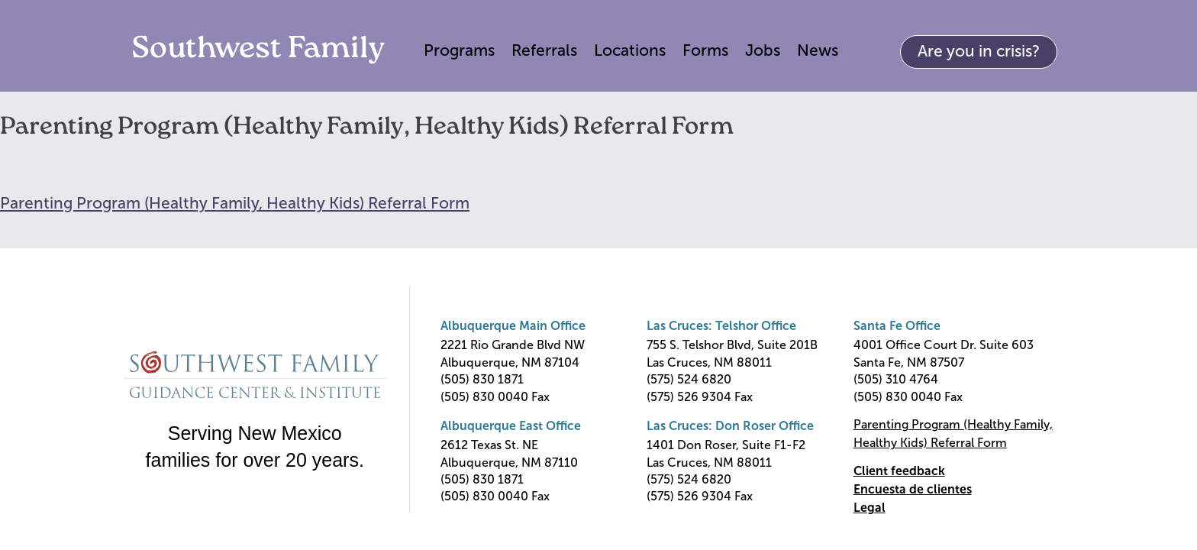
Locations (630, 50)
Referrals (544, 50)
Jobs (762, 50)
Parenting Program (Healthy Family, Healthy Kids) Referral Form (234, 203)
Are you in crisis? (979, 51)
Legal (869, 507)
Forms (705, 50)
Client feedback (899, 470)
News (817, 50)
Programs (459, 50)
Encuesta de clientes (912, 489)
